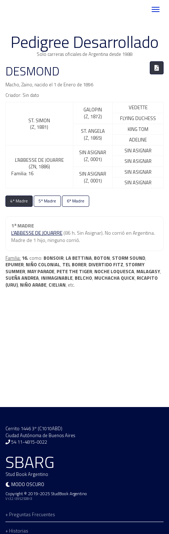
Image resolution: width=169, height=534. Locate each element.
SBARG (26, 9)
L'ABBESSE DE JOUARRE (36, 233)
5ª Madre (47, 201)
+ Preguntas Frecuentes (30, 514)
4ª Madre (19, 201)
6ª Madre (75, 201)
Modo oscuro (27, 484)
